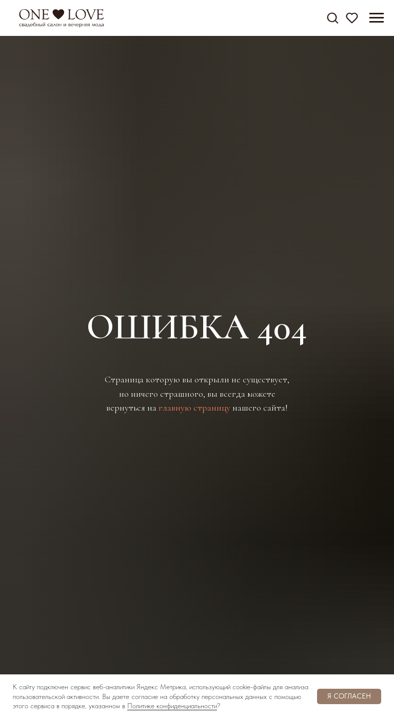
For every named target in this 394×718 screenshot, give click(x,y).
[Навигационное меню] (376, 18)
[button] (332, 17)
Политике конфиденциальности (172, 706)
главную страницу (194, 407)
